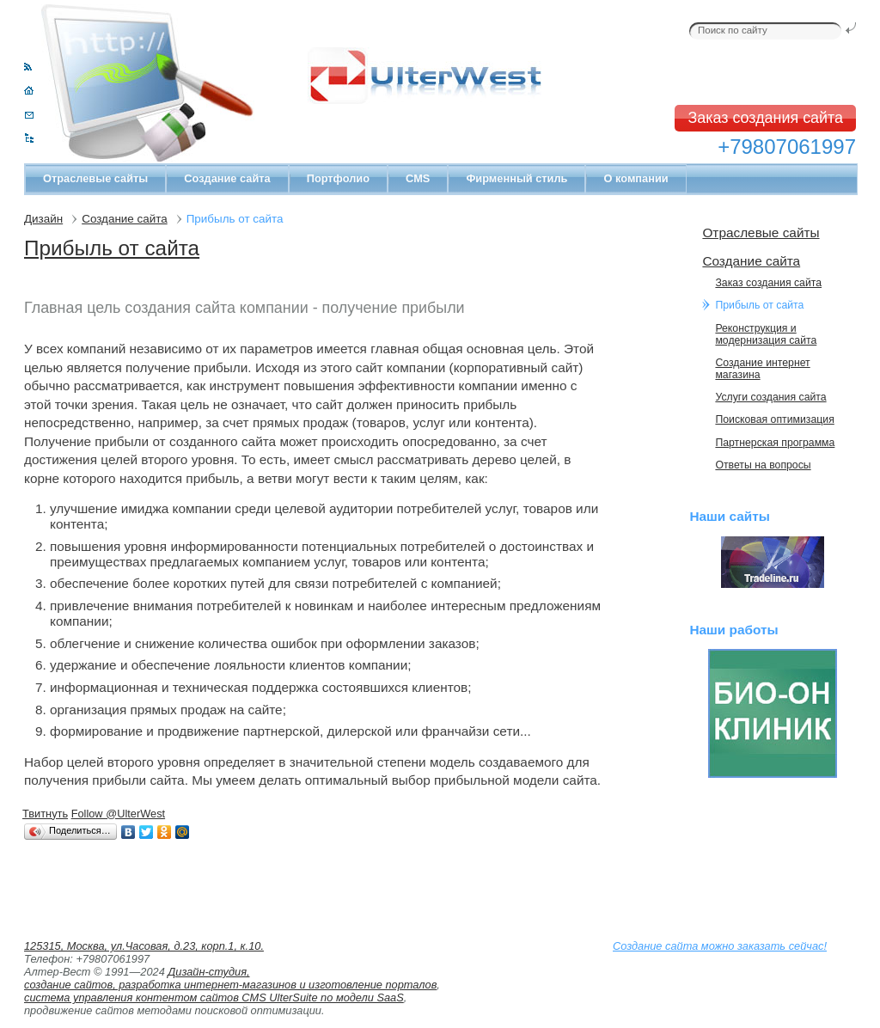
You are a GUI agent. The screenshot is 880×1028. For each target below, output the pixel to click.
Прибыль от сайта (111, 248)
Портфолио (338, 178)
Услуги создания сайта (770, 397)
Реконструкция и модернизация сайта (765, 334)
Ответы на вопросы (762, 465)
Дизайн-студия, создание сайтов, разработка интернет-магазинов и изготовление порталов (230, 978)
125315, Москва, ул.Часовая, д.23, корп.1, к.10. (144, 945)
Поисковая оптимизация (774, 419)
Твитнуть (45, 813)
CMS (418, 178)
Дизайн (43, 218)
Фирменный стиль (516, 178)
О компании (635, 178)
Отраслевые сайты (95, 178)
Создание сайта (227, 178)
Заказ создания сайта (765, 117)
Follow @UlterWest (118, 813)
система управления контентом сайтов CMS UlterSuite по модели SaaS (214, 997)
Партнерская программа (774, 443)
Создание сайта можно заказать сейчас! (720, 945)
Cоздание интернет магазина (762, 369)
